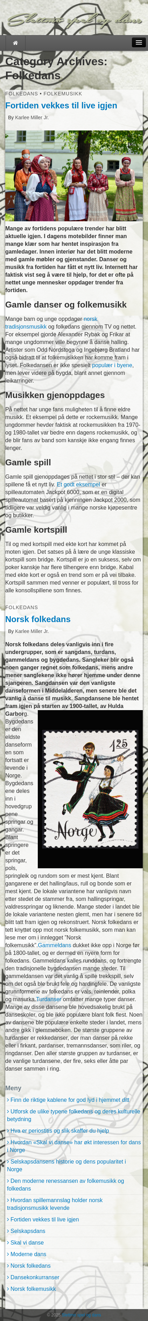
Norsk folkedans (38, 619)
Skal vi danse (27, 1243)
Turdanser (48, 999)
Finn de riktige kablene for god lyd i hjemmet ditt (69, 1100)
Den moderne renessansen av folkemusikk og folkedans (65, 1185)
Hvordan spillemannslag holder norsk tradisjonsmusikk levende (55, 1204)
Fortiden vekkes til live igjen (61, 105)
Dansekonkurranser (34, 1277)
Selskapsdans (27, 1231)
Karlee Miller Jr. (31, 117)
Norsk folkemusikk (33, 1289)
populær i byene (112, 365)
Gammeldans (54, 945)
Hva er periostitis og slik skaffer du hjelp (59, 1131)
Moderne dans (28, 1254)
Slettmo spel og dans (81, 1315)
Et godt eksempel (78, 484)
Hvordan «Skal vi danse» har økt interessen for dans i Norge (74, 1146)
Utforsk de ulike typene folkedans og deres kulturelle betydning (73, 1115)
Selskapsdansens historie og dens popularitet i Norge (66, 1165)
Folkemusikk (63, 93)
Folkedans (21, 93)
